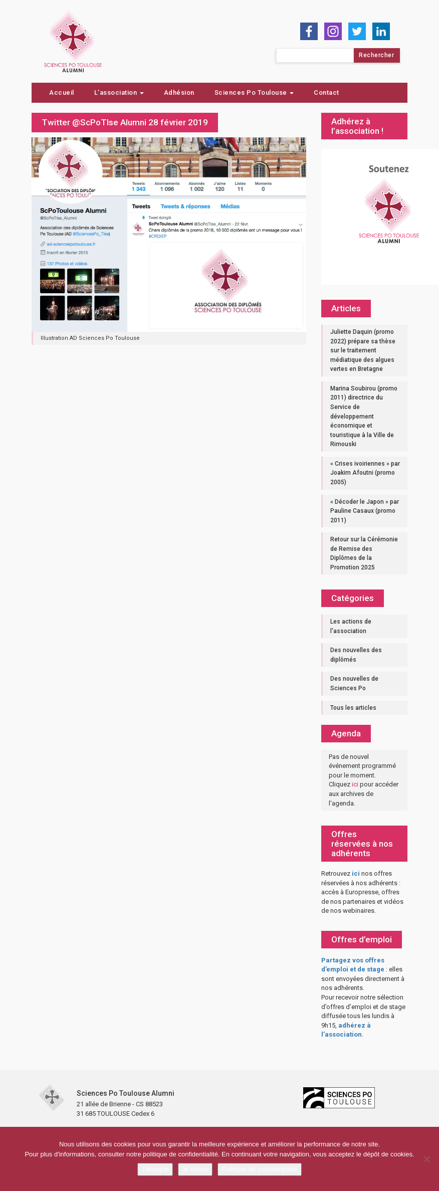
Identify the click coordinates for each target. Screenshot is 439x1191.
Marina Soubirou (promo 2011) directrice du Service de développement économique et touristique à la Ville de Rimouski (363, 416)
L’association (119, 92)
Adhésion (179, 92)
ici (355, 784)
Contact (326, 92)
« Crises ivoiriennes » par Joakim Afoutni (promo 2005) (365, 473)
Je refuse (195, 1169)
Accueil (61, 92)
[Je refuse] (426, 1159)
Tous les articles (353, 707)
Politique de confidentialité (259, 1169)
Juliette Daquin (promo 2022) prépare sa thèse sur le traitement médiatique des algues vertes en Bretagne (362, 350)
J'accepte (155, 1169)
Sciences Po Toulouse (254, 92)
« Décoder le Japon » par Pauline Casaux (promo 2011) (364, 511)
